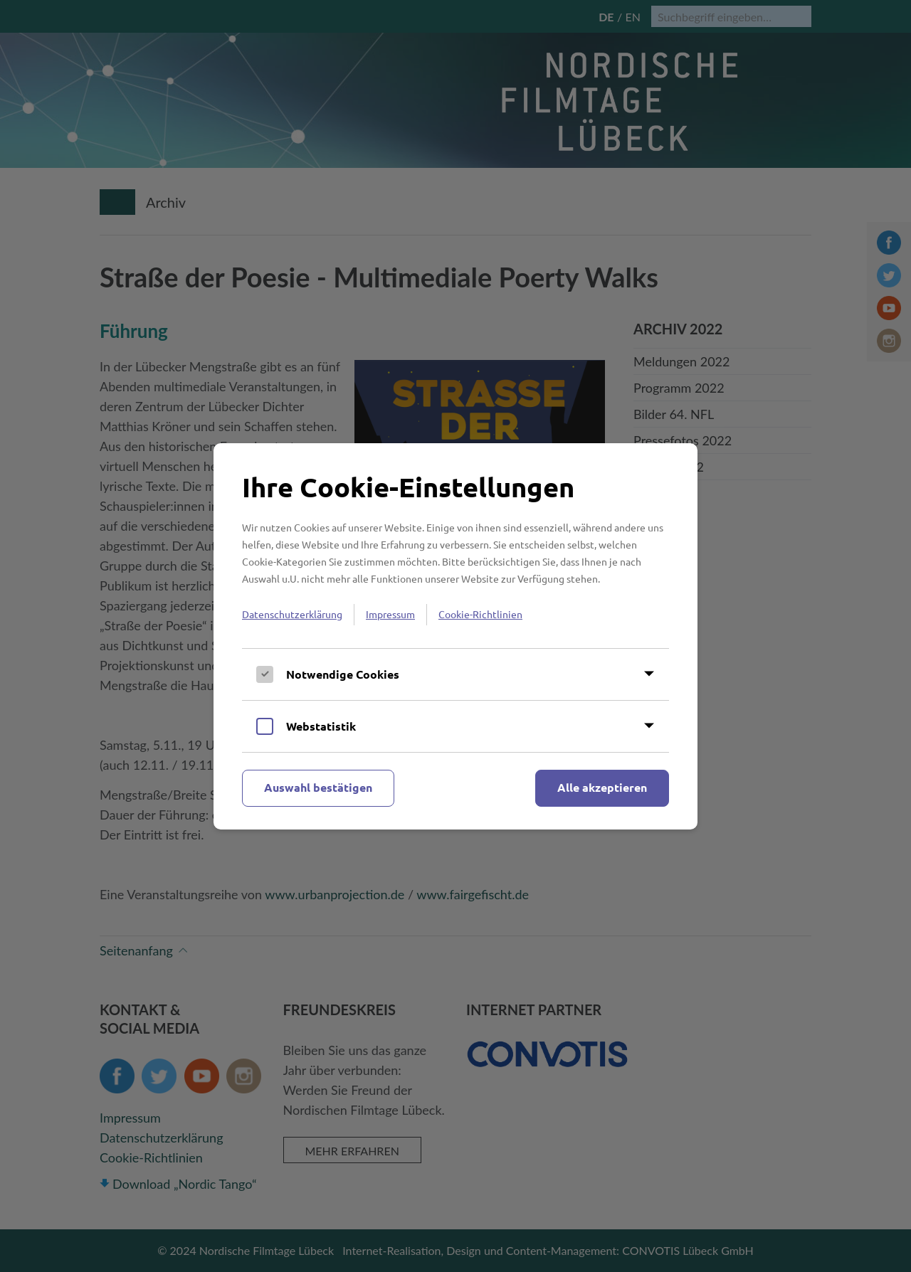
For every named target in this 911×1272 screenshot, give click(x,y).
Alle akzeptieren (602, 787)
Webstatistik (321, 726)
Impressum (390, 614)
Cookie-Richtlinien (480, 614)
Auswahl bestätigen (318, 787)
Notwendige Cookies (342, 674)
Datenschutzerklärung (292, 614)
